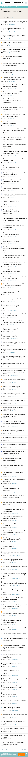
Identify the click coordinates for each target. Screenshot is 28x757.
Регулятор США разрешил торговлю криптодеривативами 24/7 (12, 459)
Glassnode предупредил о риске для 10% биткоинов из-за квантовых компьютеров (13, 364)
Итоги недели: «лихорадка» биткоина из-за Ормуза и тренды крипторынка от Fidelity (14, 43)
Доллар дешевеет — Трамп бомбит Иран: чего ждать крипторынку (15, 715)
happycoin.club (12, 31)
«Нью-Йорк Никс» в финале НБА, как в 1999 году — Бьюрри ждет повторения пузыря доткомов (14, 130)
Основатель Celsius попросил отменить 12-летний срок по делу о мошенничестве (14, 531)
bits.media (11, 53)
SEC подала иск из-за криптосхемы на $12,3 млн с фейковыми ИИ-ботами (14, 115)
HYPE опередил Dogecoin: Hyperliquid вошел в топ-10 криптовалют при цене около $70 (15, 21)
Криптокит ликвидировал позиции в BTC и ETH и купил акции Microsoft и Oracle (14, 263)
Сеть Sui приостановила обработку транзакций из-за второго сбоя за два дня (15, 219)
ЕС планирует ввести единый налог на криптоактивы (12, 57)
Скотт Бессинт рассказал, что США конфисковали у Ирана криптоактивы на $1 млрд (14, 248)
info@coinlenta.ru (5, 749)
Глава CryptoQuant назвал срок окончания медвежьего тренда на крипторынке (14, 379)
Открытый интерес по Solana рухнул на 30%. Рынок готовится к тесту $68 (14, 693)
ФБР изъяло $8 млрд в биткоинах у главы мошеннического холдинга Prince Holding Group (13, 590)
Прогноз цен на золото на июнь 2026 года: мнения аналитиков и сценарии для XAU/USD (14, 401)
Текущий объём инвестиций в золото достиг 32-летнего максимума (14, 194)
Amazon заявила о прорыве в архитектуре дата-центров (14, 480)
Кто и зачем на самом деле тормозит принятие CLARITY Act (12, 545)
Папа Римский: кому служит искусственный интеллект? (14, 552)
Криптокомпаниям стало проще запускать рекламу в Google (14, 226)
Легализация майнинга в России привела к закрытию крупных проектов (13, 743)
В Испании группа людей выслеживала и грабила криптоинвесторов (13, 64)
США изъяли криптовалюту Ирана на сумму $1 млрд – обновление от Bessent (15, 722)
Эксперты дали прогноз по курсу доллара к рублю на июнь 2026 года (14, 36)
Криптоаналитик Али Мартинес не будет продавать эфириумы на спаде (13, 166)
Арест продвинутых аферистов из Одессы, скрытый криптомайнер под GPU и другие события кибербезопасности (14, 647)
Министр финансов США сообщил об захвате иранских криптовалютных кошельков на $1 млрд (14, 574)
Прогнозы (17, 6)
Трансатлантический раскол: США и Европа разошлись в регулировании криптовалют (14, 321)
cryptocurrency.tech (16, 746)
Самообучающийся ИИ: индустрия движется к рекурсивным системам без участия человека (15, 582)
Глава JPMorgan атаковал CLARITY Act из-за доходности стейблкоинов (14, 598)
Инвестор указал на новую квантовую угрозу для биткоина (14, 503)
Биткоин (11, 6)
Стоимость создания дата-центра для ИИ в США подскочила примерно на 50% (14, 78)
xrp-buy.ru (14, 624)
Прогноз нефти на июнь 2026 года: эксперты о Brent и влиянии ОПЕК (15, 71)
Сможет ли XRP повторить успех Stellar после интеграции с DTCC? (15, 639)
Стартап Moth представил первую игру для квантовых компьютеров (14, 122)
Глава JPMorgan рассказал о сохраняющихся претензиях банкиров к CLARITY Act (14, 538)
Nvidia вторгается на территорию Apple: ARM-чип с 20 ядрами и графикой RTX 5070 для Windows (15, 372)
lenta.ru (11, 17)
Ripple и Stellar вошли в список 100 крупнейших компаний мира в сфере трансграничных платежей (12, 620)
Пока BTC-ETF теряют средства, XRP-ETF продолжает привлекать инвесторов (14, 138)
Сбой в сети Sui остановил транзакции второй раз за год (15, 679)
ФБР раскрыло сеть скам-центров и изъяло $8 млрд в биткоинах (15, 567)
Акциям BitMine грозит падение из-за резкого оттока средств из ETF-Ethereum (14, 270)
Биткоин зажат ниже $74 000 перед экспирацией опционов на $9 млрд (12, 686)
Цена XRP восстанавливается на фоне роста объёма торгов (14, 145)
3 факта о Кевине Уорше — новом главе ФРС (14, 627)
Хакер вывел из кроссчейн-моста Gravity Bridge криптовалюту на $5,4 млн (13, 431)
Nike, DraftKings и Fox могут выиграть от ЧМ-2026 (13, 663)
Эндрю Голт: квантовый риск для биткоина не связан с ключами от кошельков (14, 240)
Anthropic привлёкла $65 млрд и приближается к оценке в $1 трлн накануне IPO (14, 306)
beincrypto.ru (12, 24)
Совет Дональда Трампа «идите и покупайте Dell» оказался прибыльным (14, 173)
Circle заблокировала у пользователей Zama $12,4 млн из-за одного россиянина (14, 284)
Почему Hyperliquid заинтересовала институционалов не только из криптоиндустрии (12, 211)
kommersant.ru (15, 710)
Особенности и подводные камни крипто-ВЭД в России (15, 466)
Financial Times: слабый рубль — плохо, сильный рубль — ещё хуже (13, 335)
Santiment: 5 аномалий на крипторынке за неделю (14, 736)
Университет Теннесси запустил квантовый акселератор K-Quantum (14, 415)
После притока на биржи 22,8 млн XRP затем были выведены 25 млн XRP (14, 85)
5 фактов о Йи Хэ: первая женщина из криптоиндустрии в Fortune (13, 517)
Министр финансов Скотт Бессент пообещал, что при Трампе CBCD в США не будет (14, 187)
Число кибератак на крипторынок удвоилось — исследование (15, 438)
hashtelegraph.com (14, 310)
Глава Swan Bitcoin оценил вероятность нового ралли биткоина (13, 408)
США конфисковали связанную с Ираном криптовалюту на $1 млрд (13, 298)
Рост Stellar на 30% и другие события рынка (14, 633)
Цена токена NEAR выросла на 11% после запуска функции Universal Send (14, 180)
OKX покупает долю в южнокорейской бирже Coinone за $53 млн (14, 159)
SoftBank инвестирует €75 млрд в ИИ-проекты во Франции (13, 291)
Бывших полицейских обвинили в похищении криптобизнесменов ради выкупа (14, 50)
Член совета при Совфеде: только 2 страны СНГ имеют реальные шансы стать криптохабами (14, 488)
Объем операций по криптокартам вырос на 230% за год (14, 349)
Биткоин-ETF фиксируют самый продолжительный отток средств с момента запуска (14, 202)
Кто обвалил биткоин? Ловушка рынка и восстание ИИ (13, 524)
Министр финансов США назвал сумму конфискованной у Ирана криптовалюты (13, 612)
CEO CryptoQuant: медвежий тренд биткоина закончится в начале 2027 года (14, 256)
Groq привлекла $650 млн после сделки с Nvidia (13, 473)
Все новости (4, 6)
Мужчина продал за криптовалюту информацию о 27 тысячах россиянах (12, 10)
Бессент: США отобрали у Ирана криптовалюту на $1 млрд (11, 707)
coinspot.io (12, 352)
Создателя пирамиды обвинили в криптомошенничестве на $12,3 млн (12, 387)
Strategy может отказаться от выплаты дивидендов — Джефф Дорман (13, 559)
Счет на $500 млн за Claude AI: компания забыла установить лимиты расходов (13, 729)
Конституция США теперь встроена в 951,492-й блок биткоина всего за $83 (15, 277)
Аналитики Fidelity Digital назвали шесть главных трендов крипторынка (13, 496)
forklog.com (12, 45)
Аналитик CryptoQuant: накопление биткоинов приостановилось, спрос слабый (15, 152)
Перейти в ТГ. (21, 754)
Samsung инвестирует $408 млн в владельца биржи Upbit (14, 700)
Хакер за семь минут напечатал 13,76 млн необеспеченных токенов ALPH (14, 92)
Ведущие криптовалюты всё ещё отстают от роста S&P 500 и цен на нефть (14, 233)
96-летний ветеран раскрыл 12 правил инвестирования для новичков (13, 108)
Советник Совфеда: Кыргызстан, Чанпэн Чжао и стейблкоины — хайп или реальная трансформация (15, 100)
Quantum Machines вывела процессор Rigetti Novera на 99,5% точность (14, 328)
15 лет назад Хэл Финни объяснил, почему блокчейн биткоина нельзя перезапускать (14, 29)
